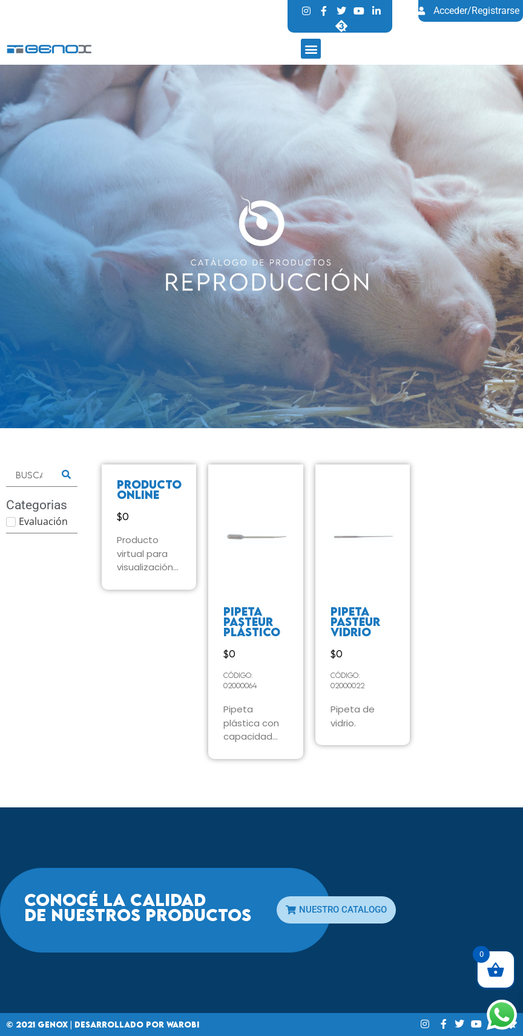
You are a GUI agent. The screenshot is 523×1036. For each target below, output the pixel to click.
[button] (311, 49)
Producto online (149, 489)
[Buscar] (29, 475)
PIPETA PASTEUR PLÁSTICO (251, 622)
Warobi (182, 1024)
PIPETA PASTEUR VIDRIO (355, 622)
